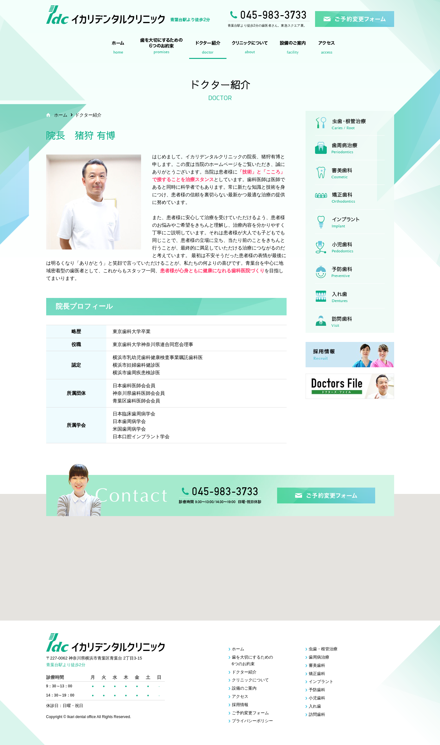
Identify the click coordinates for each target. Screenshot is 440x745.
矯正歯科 (350, 197)
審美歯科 (350, 172)
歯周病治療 (350, 148)
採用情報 (240, 704)
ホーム (119, 48)
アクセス (328, 48)
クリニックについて (250, 48)
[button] (223, 550)
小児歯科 (350, 246)
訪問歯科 (350, 320)
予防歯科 (350, 271)
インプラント (350, 222)
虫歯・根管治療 (350, 123)
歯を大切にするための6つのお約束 (160, 48)
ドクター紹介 (207, 48)
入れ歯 (350, 296)
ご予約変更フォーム (250, 712)
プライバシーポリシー (252, 720)
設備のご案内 (294, 48)
